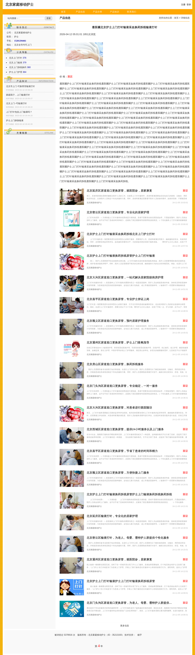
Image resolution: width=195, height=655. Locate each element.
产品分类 (97, 12)
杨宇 (139, 635)
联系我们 (131, 12)
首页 (63, 12)
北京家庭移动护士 (94, 203)
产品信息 (80, 12)
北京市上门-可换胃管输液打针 (20, 86)
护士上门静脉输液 (14, 120)
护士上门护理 (15, 72)
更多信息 (124, 625)
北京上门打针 (15, 58)
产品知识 (114, 12)
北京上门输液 (15, 62)
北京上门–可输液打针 (16, 103)
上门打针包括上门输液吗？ (19, 112)
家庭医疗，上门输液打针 (18, 95)
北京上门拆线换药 (17, 67)
